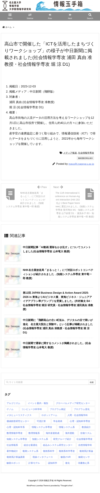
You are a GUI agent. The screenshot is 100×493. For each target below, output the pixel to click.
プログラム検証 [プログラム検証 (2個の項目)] (58, 409)
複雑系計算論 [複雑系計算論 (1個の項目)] (86, 451)
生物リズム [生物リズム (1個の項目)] (86, 433)
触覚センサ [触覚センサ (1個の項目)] (84, 457)
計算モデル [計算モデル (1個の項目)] (34, 463)
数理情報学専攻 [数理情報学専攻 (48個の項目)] (14, 433)
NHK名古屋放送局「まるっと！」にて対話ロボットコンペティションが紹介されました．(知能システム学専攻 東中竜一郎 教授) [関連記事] (58, 274)
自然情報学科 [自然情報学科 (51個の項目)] (85, 445)
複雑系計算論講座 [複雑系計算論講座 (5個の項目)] (16, 457)
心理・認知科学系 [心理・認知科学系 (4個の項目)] (16, 427)
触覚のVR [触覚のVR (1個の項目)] (66, 457)
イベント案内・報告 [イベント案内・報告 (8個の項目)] (38, 403)
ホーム (8, 27)
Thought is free (66, 486)
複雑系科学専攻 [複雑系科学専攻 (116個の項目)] (67, 451)
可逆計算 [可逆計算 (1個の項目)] (41, 421)
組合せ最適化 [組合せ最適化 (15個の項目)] (30, 445)
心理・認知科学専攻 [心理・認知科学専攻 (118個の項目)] (80, 421)
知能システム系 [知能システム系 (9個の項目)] (40, 439)
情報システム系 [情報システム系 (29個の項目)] (67, 427)
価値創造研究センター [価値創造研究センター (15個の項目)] (18, 421)
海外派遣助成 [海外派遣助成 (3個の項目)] (52, 433)
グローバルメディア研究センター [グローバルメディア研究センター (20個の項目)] (73, 403)
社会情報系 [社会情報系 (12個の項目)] (12, 445)
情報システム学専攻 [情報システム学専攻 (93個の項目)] (42, 427)
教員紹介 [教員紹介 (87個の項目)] (86, 427)
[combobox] (50, 382)
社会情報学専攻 (86, 153)
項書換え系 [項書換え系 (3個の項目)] (83, 463)
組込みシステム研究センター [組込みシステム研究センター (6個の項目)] (57, 445)
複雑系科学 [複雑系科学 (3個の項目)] (48, 451)
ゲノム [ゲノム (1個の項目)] (10, 409)
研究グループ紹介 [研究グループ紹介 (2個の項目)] (62, 439)
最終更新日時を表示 (85, 158)
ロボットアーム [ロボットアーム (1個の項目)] (49, 415)
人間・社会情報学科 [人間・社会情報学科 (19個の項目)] (77, 415)
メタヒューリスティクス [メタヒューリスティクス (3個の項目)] (19, 415)
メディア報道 (70, 153)
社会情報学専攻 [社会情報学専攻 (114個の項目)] (84, 439)
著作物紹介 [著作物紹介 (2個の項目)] (12, 451)
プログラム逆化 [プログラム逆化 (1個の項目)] (82, 409)
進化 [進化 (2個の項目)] (67, 463)
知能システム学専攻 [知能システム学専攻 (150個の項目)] (17, 439)
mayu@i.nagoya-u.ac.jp (81, 164)
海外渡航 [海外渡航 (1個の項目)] (69, 433)
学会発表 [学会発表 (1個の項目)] (57, 421)
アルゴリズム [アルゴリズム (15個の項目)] (13, 403)
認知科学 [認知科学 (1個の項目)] (52, 463)
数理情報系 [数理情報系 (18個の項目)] (34, 433)
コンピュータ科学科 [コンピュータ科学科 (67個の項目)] (32, 409)
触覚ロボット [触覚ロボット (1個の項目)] (13, 463)
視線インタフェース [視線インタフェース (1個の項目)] (43, 457)
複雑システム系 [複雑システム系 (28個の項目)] (30, 451)
